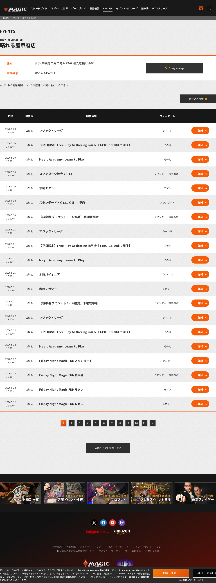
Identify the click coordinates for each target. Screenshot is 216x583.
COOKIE (102, 551)
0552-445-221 (45, 73)
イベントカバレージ (127, 8)
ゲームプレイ (78, 8)
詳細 (200, 130)
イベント (107, 8)
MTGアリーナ (160, 8)
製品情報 (94, 8)
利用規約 (57, 546)
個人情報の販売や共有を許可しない (75, 551)
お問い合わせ (152, 551)
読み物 (144, 8)
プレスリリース (119, 551)
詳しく (198, 579)
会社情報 (136, 551)
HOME (6, 17)
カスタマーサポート (118, 546)
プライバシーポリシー (91, 546)
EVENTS (15, 17)
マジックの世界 (59, 8)
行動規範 (71, 546)
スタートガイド (39, 8)
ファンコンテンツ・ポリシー (148, 546)
